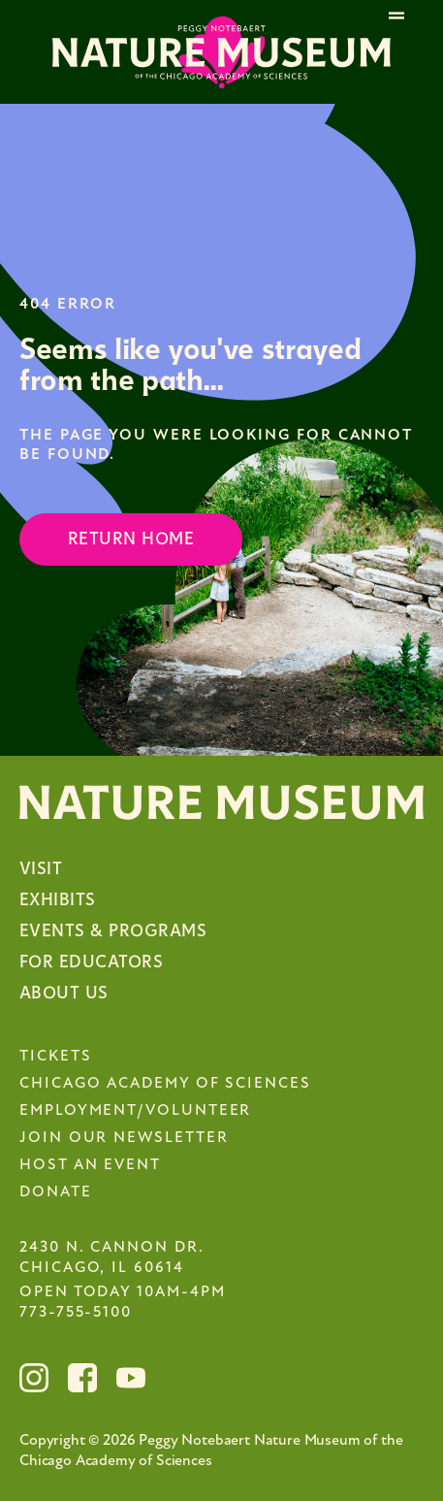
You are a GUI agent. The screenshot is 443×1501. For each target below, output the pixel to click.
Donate (55, 1192)
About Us (64, 993)
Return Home (131, 539)
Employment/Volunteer (135, 1111)
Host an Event (90, 1165)
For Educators (91, 962)
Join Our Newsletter (123, 1138)
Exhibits (57, 900)
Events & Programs (112, 931)
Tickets (55, 1056)
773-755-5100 (75, 1313)
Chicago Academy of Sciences (165, 1084)
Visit (40, 869)
